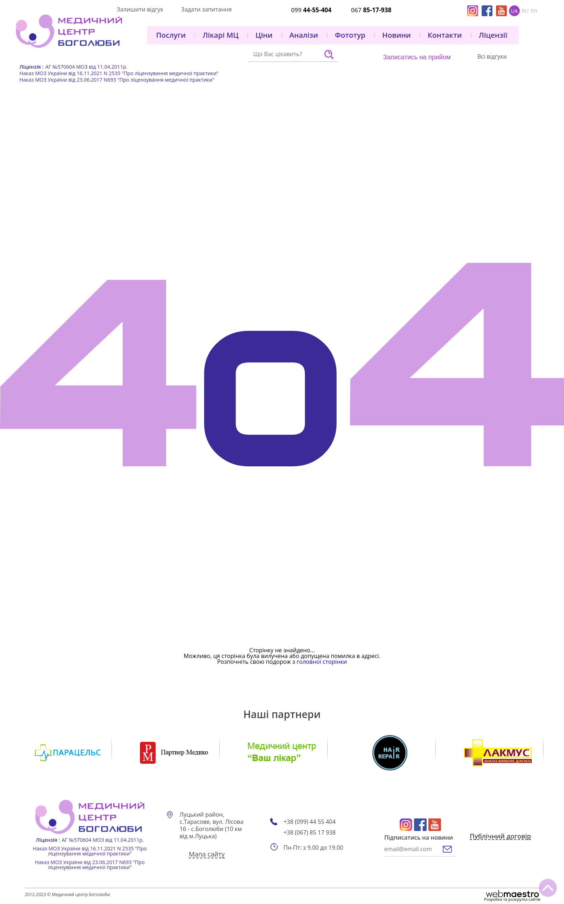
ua (514, 11)
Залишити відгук (140, 9)
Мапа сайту (207, 855)
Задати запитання (206, 9)
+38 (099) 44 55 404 (309, 822)
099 (311, 10)
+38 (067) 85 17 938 (309, 832)
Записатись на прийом (417, 57)
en (534, 11)
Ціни (263, 35)
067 (371, 10)
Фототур (350, 35)
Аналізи (304, 35)
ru (525, 11)
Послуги (171, 35)
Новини (396, 35)
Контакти (445, 35)
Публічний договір (500, 836)
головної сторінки (322, 662)
